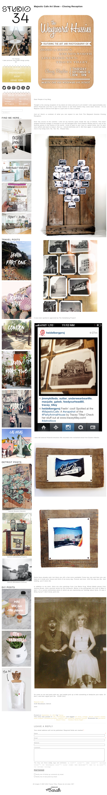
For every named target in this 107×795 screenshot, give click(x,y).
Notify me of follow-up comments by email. (50, 776)
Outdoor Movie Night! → (76, 720)
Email (70, 738)
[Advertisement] (16, 728)
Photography (61, 716)
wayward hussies (81, 718)
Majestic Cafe (39, 702)
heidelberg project (50, 718)
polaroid (71, 718)
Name (70, 733)
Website (36, 743)
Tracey (61, 715)
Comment (37, 747)
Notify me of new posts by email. (46, 779)
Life (54, 716)
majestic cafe (62, 718)
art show (78, 716)
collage (85, 716)
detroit (91, 716)
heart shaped (38, 718)
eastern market (99, 716)
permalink (101, 718)
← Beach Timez (59, 720)
